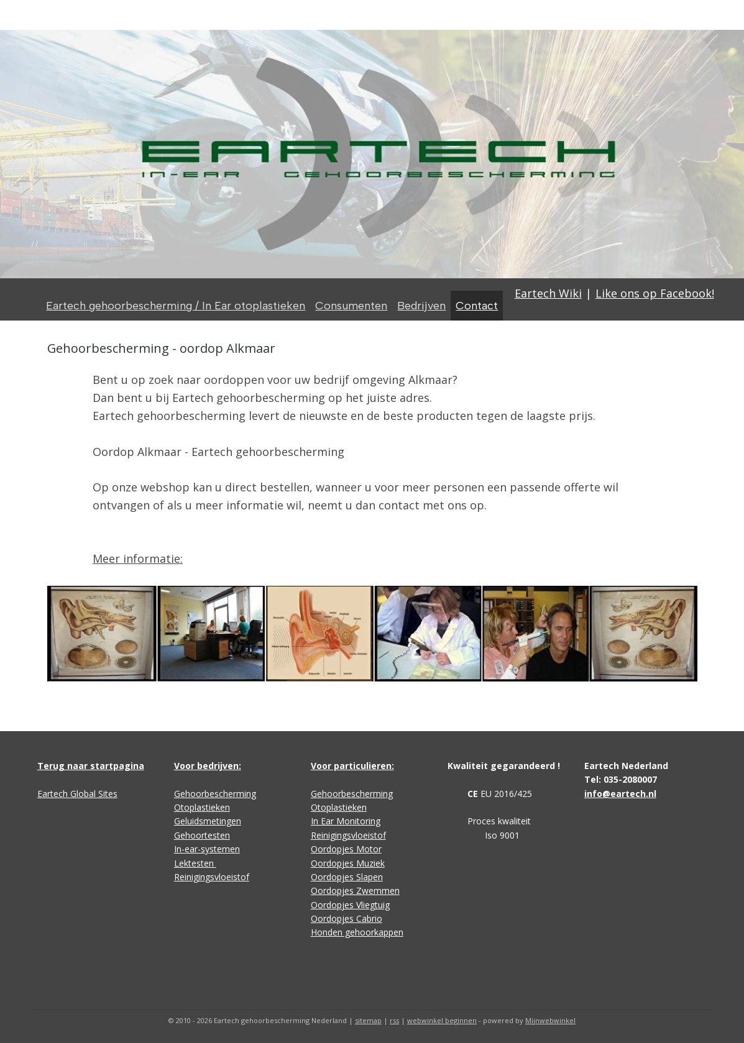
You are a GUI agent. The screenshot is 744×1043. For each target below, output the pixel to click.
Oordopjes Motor (346, 849)
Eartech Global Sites (77, 793)
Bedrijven (421, 305)
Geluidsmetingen (207, 821)
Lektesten (195, 863)
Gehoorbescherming (215, 793)
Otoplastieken (202, 807)
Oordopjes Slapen (347, 877)
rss (394, 1020)
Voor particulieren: (352, 766)
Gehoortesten (202, 835)
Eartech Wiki (548, 293)
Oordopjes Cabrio (346, 918)
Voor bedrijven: (207, 766)
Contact (477, 305)
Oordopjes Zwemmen (355, 890)
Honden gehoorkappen (357, 932)
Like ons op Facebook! (654, 293)
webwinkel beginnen (442, 1020)
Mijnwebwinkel (550, 1020)
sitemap (368, 1020)
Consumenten (351, 305)
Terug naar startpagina (90, 766)
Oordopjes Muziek (348, 863)
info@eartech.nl (620, 793)
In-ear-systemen (207, 849)
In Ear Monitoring (345, 821)
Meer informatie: (138, 558)
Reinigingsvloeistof (211, 877)
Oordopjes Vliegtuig (350, 905)
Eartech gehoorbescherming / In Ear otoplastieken (175, 305)
